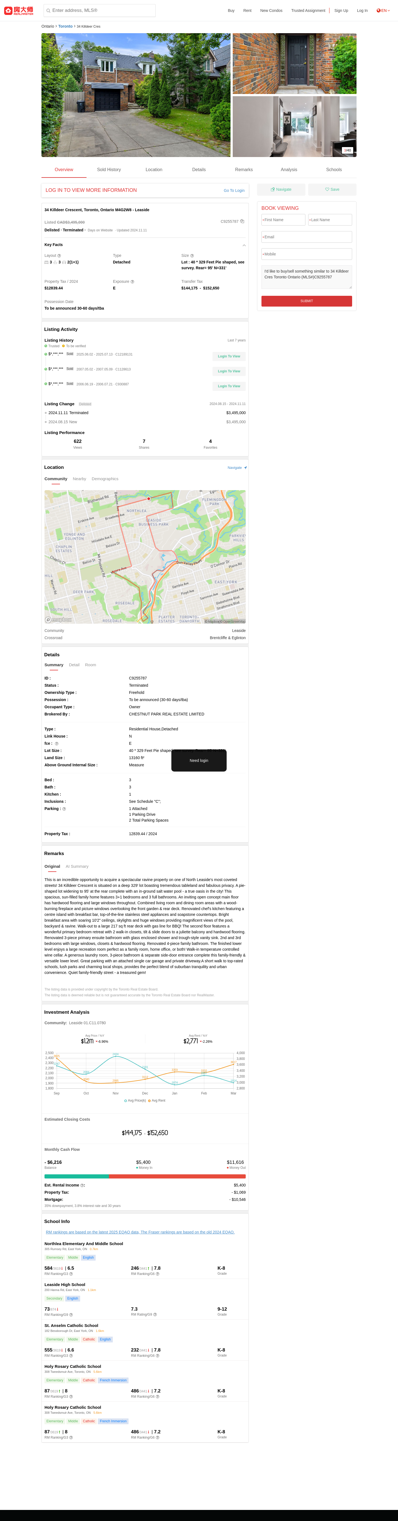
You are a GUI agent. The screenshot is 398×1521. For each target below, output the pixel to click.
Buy (231, 10)
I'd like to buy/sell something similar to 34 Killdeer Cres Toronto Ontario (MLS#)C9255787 (306, 277)
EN (383, 10)
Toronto (65, 26)
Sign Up (341, 10)
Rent (247, 10)
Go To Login (234, 190)
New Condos (271, 10)
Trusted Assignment (308, 10)
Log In (362, 10)
